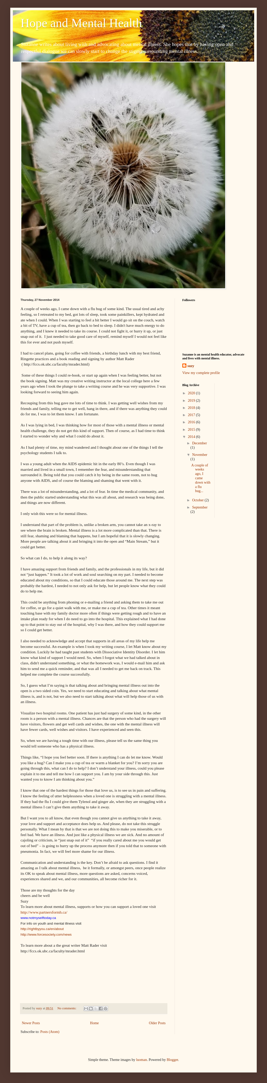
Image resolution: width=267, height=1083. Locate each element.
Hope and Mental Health (81, 23)
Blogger (172, 1060)
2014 (192, 437)
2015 (192, 430)
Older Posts (157, 1023)
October (198, 500)
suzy (190, 366)
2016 (192, 422)
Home (94, 1023)
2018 (192, 408)
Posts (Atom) (49, 1032)
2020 (192, 393)
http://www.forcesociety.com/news (46, 934)
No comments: (67, 1008)
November (199, 455)
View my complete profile (201, 373)
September (199, 507)
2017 (192, 415)
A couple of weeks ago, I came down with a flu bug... (201, 478)
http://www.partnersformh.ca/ (44, 912)
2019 (192, 400)
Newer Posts (31, 1023)
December (199, 443)
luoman (141, 1060)
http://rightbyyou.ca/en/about (42, 929)
